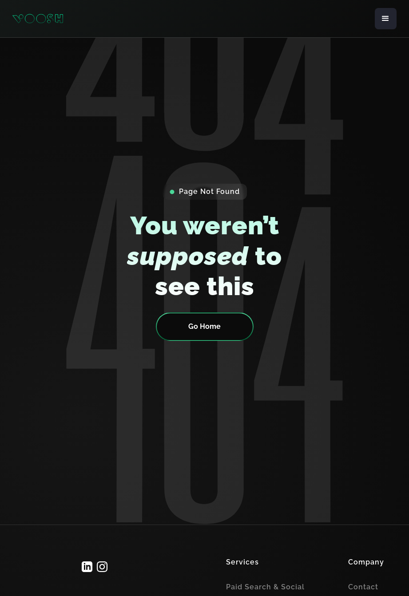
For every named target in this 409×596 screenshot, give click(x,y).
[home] (37, 18)
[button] (386, 18)
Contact (363, 587)
